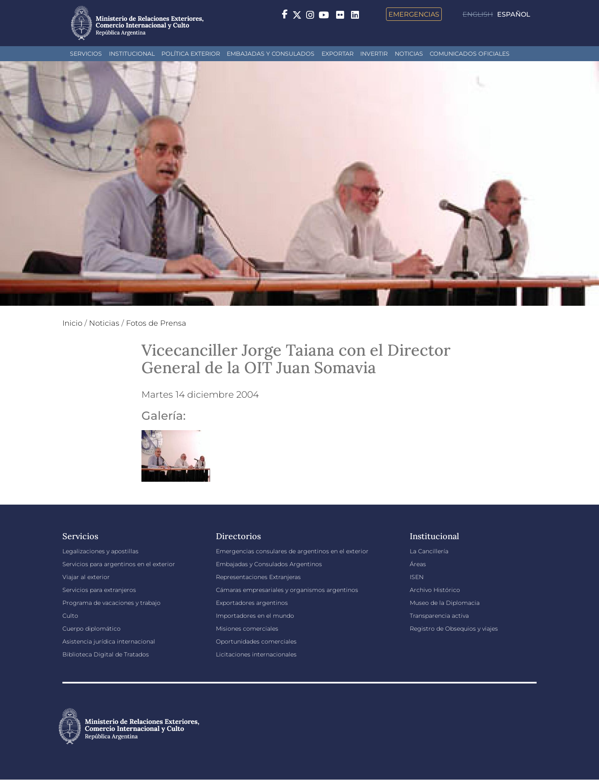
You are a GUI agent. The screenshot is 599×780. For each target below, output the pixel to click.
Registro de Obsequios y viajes (454, 628)
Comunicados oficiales (470, 53)
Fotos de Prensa (156, 323)
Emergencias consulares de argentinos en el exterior (292, 551)
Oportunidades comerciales (256, 641)
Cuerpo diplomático (91, 628)
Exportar (338, 53)
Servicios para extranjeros (99, 590)
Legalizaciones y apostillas (100, 551)
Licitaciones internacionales (256, 654)
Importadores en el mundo (255, 615)
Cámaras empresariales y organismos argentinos (287, 590)
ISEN (416, 577)
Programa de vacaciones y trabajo (111, 603)
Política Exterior (190, 53)
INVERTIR (374, 53)
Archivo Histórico (435, 590)
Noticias (409, 53)
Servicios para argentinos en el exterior (118, 564)
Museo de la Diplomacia (445, 603)
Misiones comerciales (247, 628)
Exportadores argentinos (252, 603)
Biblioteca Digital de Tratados (105, 654)
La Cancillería (429, 551)
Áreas (418, 564)
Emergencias (414, 14)
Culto (70, 615)
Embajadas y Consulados (270, 53)
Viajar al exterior (86, 577)
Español (513, 14)
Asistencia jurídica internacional (108, 641)
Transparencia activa (439, 615)
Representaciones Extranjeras (258, 577)
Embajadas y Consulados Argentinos (269, 564)
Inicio (72, 323)
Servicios (86, 53)
